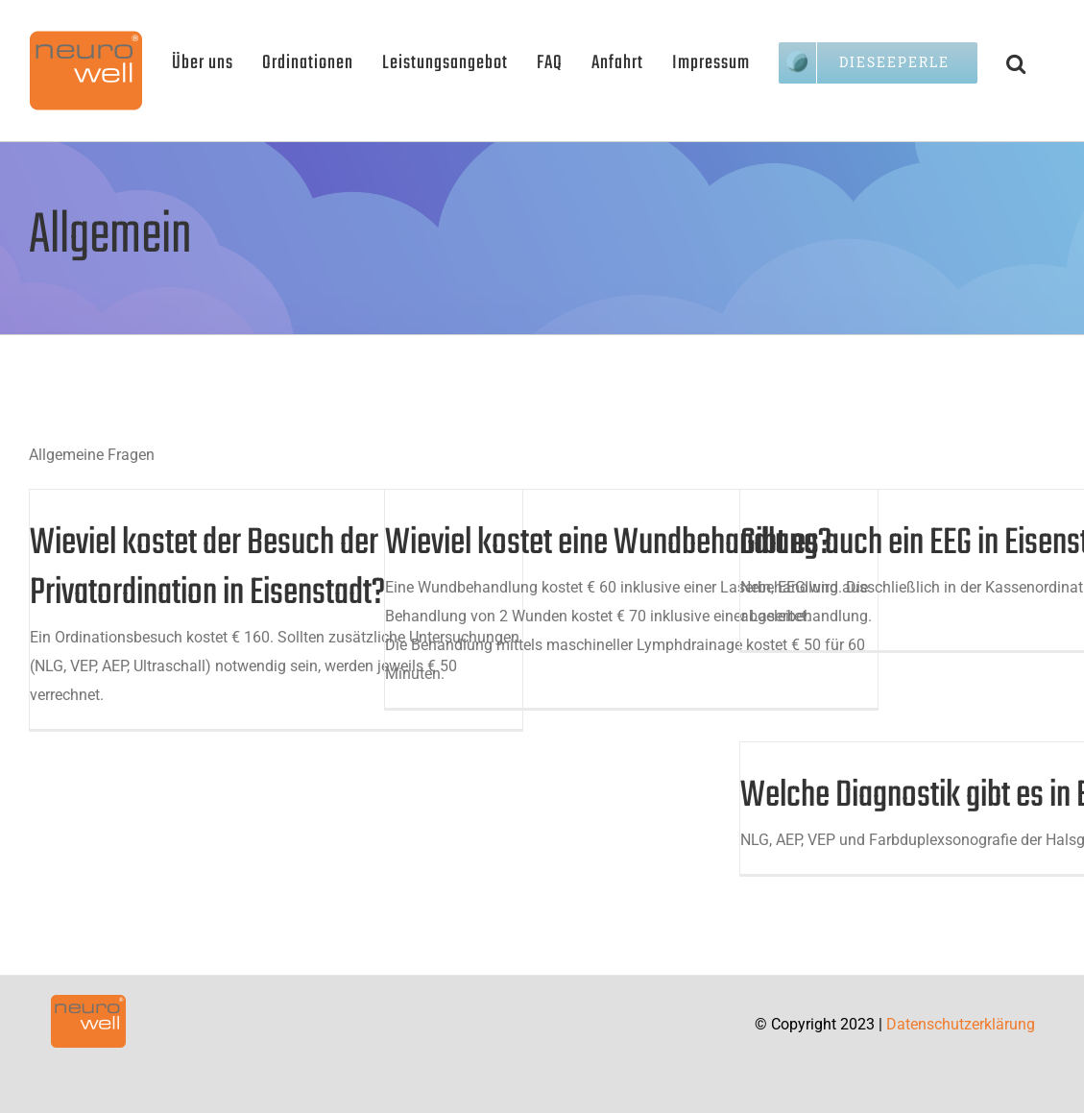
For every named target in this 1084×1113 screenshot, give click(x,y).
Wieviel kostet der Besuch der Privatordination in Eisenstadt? (207, 568)
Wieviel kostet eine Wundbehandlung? (608, 543)
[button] (1016, 62)
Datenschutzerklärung (960, 1024)
